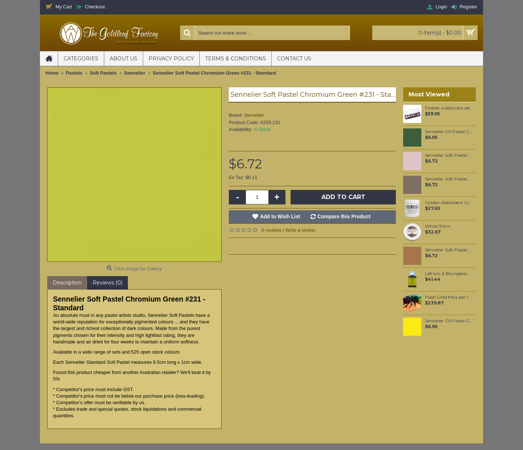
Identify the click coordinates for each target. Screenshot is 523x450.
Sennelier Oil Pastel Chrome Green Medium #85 (449, 131)
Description (67, 282)
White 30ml (437, 226)
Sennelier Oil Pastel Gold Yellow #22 (449, 320)
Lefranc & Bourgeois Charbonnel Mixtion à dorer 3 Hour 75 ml (449, 273)
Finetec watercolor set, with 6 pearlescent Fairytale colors (449, 108)
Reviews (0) (107, 282)
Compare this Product (343, 216)
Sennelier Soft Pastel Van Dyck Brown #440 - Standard (449, 155)
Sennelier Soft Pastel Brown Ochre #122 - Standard (449, 249)
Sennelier (254, 115)
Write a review (300, 230)
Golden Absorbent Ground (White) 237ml (449, 202)
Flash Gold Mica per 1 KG (449, 297)
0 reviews (271, 230)
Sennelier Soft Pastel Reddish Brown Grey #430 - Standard (449, 179)
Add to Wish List (280, 216)
